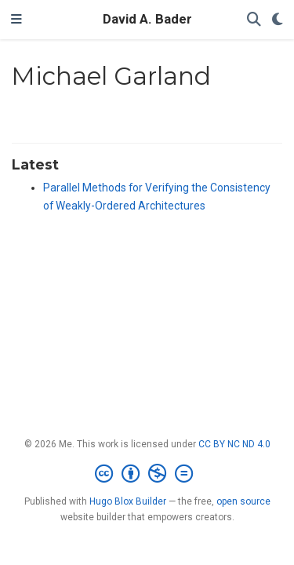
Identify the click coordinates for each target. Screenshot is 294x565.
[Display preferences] (277, 20)
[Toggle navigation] (16, 19)
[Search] (254, 20)
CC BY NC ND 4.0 (234, 444)
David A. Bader (147, 19)
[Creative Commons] (147, 474)
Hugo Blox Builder (127, 501)
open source (243, 501)
